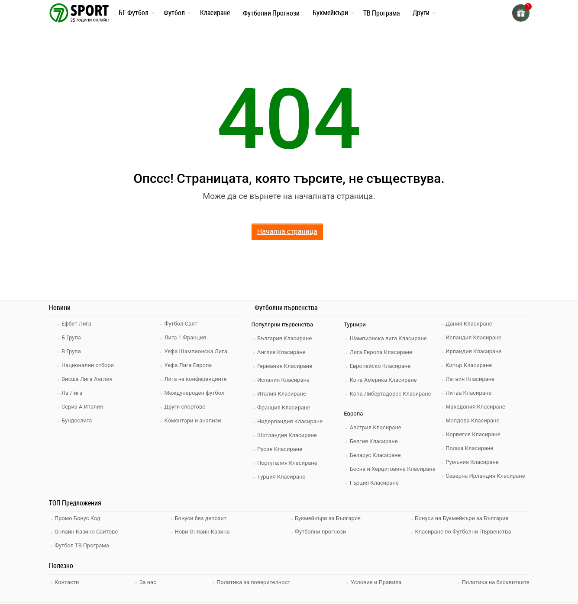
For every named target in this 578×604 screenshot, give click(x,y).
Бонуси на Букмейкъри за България (463, 518)
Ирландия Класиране (474, 351)
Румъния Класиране (473, 462)
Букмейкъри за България (329, 518)
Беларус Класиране (376, 455)
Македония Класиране (476, 406)
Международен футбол (195, 393)
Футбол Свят (181, 323)
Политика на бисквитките (495, 580)
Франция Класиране (284, 407)
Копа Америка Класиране (384, 380)
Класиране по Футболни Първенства (464, 531)
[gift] (521, 13)
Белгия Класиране (374, 441)
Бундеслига (77, 420)
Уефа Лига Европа (189, 365)
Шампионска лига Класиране (389, 338)
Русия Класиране (281, 449)
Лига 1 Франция (186, 337)
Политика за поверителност (253, 580)
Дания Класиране (469, 323)
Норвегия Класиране (474, 434)
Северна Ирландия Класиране (486, 476)
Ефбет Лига (77, 323)
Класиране (215, 12)
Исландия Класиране (474, 337)
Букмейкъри (330, 12)
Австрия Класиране (376, 427)
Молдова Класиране (473, 420)
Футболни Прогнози (271, 13)
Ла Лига (73, 393)
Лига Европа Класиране (381, 352)
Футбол (174, 12)
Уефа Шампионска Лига (197, 351)
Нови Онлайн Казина (203, 531)
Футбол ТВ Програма (82, 544)
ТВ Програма (381, 13)
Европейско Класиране (381, 366)
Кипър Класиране (469, 365)
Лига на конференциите (196, 379)
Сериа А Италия (83, 406)
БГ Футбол (134, 12)
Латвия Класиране (471, 379)
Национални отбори (88, 365)
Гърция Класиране (375, 482)
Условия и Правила (376, 580)
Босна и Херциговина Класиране (393, 469)
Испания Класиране (284, 380)
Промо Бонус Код (78, 518)
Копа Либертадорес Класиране (391, 393)
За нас (147, 580)
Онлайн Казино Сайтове (87, 531)
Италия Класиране (282, 393)
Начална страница (287, 231)
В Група (72, 351)
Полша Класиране (470, 448)
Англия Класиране (282, 352)
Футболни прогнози (321, 531)
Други (421, 12)
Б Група (72, 337)
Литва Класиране (469, 393)
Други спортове (186, 406)
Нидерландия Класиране (291, 421)
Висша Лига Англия (88, 379)
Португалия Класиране (288, 463)
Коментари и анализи (193, 420)
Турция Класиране (282, 476)
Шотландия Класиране (288, 435)
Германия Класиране (285, 366)
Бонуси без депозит (201, 518)
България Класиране (285, 338)
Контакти (67, 580)
